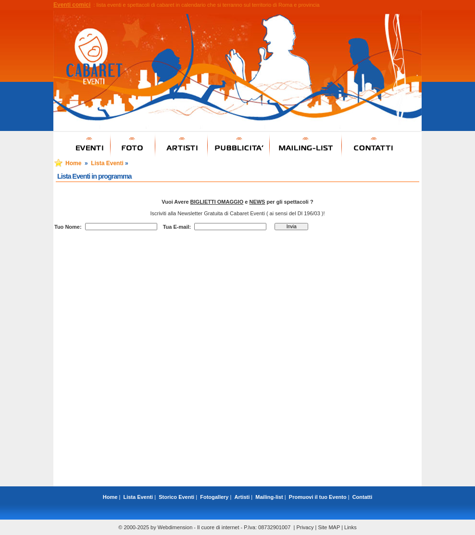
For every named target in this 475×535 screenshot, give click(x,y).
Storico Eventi (176, 497)
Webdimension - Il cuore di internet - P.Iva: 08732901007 (224, 527)
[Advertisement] (237, 464)
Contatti (362, 497)
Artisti (242, 497)
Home (73, 163)
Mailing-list (269, 497)
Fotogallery (214, 497)
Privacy (304, 527)
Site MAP (329, 527)
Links (350, 527)
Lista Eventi (107, 163)
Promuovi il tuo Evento (318, 497)
